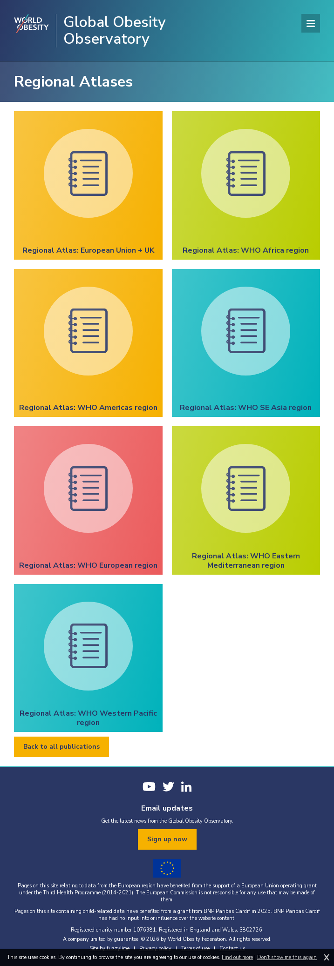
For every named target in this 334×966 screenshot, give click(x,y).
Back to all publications (61, 746)
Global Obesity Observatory (114, 30)
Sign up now (167, 839)
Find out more (237, 957)
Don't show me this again (287, 957)
